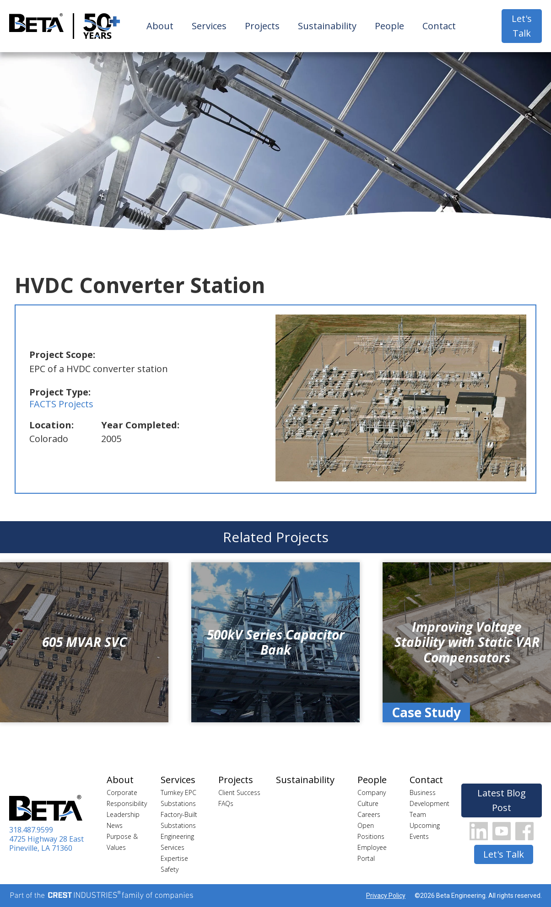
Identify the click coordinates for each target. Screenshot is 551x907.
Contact (439, 26)
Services (209, 26)
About (159, 26)
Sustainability (327, 26)
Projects (262, 26)
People (389, 26)
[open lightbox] (401, 398)
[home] (36, 26)
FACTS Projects (61, 404)
